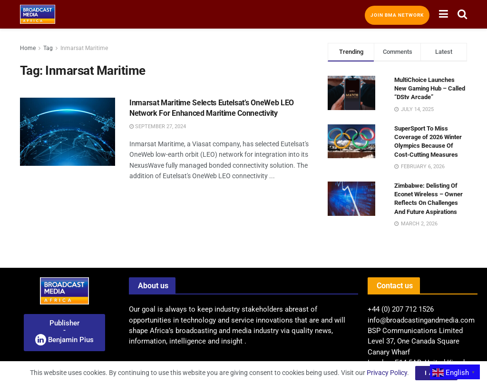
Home (28, 48)
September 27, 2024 (157, 126)
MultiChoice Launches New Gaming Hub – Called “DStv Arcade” (429, 88)
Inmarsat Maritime (84, 48)
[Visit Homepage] (37, 14)
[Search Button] (462, 14)
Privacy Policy (387, 372)
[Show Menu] (443, 14)
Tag (48, 48)
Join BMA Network (397, 15)
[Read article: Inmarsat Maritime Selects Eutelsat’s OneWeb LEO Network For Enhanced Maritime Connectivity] (67, 132)
